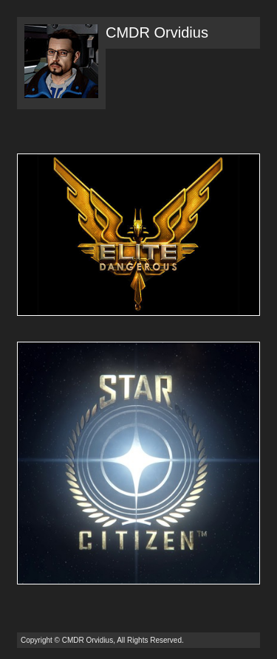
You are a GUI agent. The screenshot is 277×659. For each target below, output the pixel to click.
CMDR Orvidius (157, 32)
